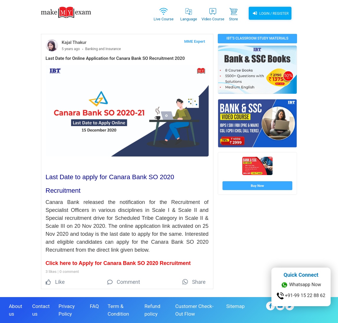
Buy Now (257, 186)
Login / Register (269, 13)
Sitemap (235, 306)
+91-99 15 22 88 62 (301, 295)
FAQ (94, 306)
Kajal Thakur (74, 42)
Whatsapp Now (301, 285)
